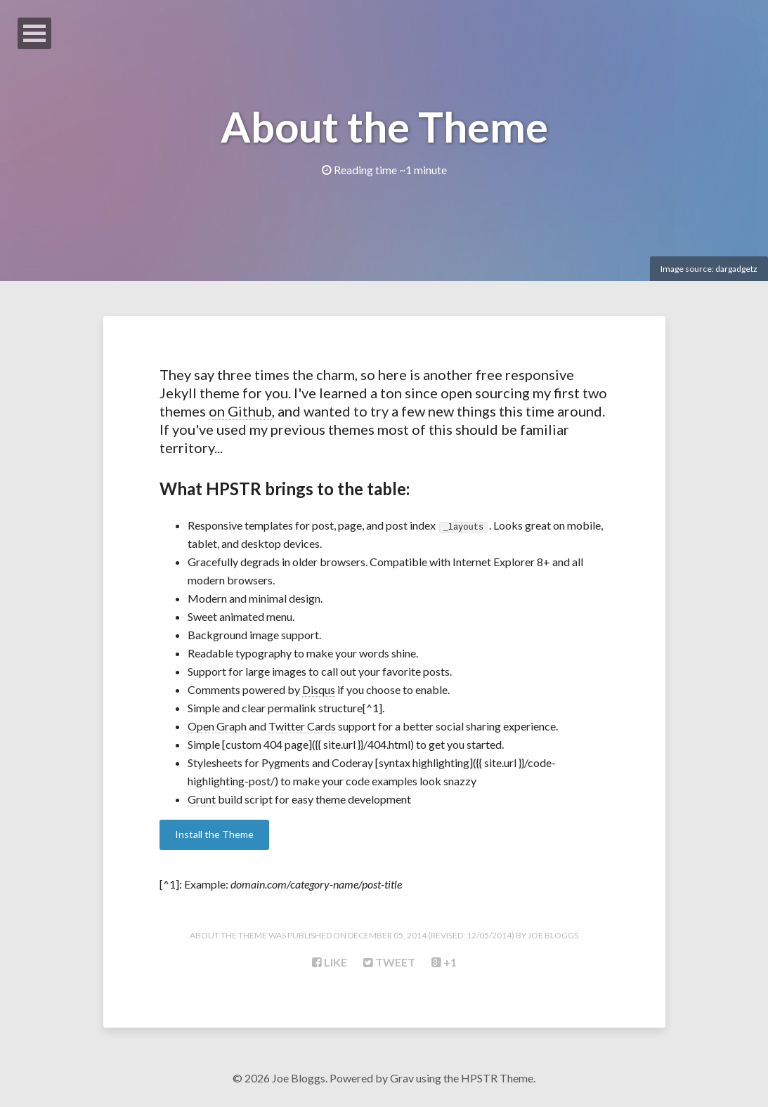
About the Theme (384, 126)
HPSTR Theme (497, 1078)
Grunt (202, 799)
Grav (402, 1078)
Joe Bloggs (553, 935)
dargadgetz (736, 268)
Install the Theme (214, 834)
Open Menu (34, 33)
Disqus (318, 689)
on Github (240, 410)
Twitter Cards (302, 726)
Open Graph (217, 726)
